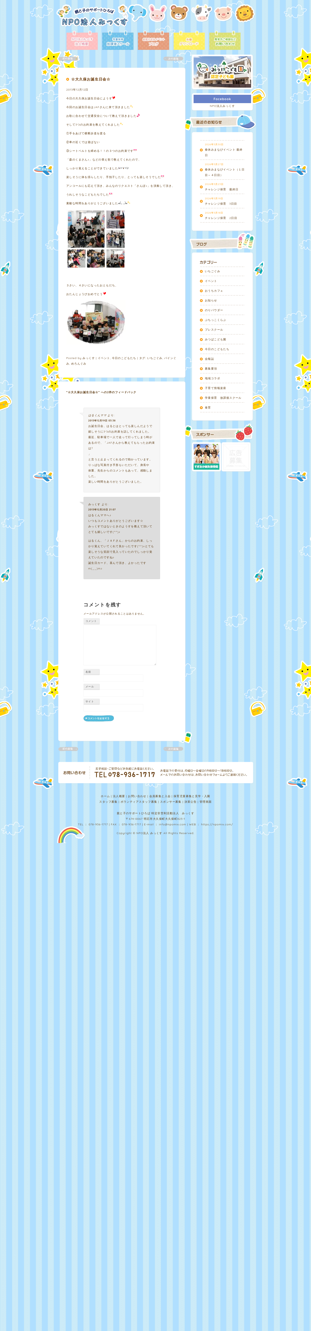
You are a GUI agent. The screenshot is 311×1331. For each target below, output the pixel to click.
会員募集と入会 (160, 796)
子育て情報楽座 (215, 388)
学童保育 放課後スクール (223, 398)
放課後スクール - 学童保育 (118, 41)
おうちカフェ (214, 290)
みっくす (89, 358)
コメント (91, 620)
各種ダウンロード (189, 41)
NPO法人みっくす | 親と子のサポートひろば (92, 17)
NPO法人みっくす (222, 106)
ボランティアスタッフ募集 (139, 801)
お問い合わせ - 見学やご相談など (225, 41)
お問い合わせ (137, 796)
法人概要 (119, 796)
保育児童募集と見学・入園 (192, 796)
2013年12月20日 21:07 (102, 509)
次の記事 (171, 59)
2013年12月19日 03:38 (102, 420)
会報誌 (209, 359)
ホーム (105, 796)
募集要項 (211, 368)
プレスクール (214, 329)
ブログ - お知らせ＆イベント (153, 41)
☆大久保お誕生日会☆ (90, 79)
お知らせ (211, 300)
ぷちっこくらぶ (215, 320)
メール (89, 686)
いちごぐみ (154, 358)
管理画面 (206, 801)
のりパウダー (214, 310)
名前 (88, 671)
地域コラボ (212, 378)
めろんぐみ (78, 363)
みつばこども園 (215, 339)
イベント (104, 358)
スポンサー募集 (170, 801)
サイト (89, 701)
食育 (208, 407)
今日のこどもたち (124, 358)
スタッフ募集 (108, 801)
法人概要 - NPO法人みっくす (82, 41)
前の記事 (70, 59)
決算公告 (190, 801)
